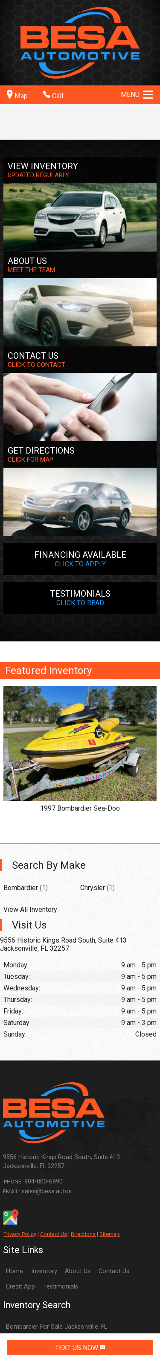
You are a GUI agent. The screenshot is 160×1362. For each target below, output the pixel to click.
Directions (83, 1234)
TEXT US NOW (80, 1348)
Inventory (44, 1271)
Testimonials (60, 1286)
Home (14, 1271)
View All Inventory (30, 909)
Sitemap (109, 1234)
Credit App (20, 1286)
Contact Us (53, 1234)
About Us (77, 1271)
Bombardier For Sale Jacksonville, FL (56, 1326)
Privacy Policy (19, 1234)
